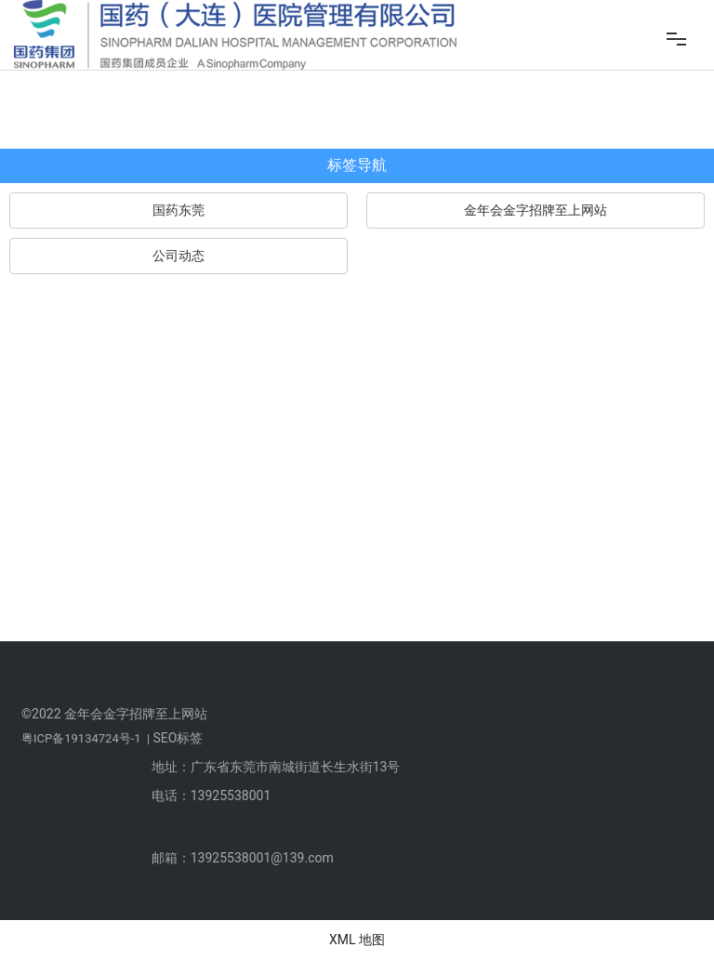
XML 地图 (357, 939)
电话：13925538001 (211, 795)
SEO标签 (177, 737)
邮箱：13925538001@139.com (243, 857)
